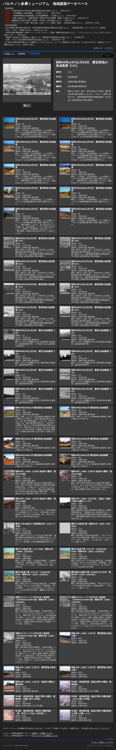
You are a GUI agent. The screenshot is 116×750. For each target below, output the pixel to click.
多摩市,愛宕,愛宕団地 (77, 81)
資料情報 (21, 54)
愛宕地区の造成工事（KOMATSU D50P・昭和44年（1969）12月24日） (91, 573)
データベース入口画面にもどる (45, 736)
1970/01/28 (72, 77)
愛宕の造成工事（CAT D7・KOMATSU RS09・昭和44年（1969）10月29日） (88, 550)
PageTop (110, 738)
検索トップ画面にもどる (42, 733)
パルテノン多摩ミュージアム (102, 742)
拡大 (27, 105)
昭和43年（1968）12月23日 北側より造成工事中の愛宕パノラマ (90, 500)
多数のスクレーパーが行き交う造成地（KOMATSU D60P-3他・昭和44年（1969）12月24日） (35, 599)
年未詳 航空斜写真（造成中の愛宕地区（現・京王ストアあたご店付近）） (33, 712)
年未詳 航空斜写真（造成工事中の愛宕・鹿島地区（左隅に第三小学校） (35, 697)
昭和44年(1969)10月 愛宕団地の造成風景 (33, 408)
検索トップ (9, 54)
